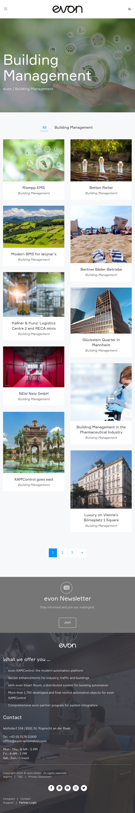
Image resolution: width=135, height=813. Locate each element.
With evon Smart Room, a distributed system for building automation (58, 685)
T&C (20, 777)
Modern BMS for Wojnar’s (33, 254)
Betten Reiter (101, 188)
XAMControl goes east (33, 479)
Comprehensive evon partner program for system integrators (53, 705)
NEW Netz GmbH (34, 394)
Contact (25, 799)
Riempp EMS (33, 188)
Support (8, 803)
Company (9, 799)
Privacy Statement (39, 777)
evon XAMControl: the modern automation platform (45, 670)
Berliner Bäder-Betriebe (101, 269)
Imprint (7, 777)
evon (7, 89)
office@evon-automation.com (25, 741)
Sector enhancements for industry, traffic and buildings (48, 678)
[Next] (82, 552)
